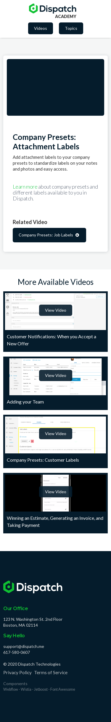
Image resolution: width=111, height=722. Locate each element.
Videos (40, 28)
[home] (52, 9)
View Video (55, 310)
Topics (71, 28)
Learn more (25, 186)
